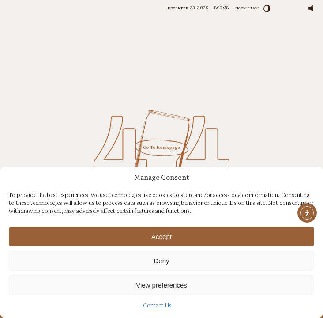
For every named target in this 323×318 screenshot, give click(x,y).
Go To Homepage (161, 148)
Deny (161, 261)
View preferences (161, 285)
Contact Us (157, 305)
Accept (161, 236)
